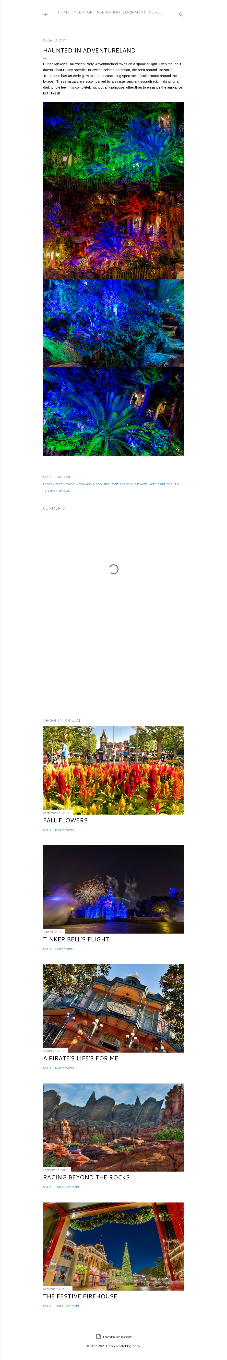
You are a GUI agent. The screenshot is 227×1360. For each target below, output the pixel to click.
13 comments (64, 830)
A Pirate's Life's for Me (80, 1058)
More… (155, 12)
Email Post (62, 477)
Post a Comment (67, 1186)
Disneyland (84, 484)
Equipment (134, 12)
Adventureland (63, 484)
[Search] (181, 13)
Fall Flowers (65, 820)
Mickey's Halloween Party (138, 484)
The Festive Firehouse (80, 1296)
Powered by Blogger (113, 1337)
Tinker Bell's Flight (76, 939)
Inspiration (108, 12)
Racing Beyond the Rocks (86, 1177)
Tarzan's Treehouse (56, 490)
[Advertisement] (113, 671)
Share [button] (47, 477)
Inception (82, 12)
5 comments (63, 949)
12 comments (64, 1068)
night (161, 484)
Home (64, 12)
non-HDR (173, 484)
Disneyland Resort (106, 484)
